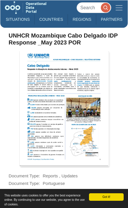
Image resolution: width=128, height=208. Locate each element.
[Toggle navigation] (119, 7)
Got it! (106, 196)
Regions (82, 19)
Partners (112, 19)
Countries (51, 19)
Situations (18, 19)
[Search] (94, 7)
